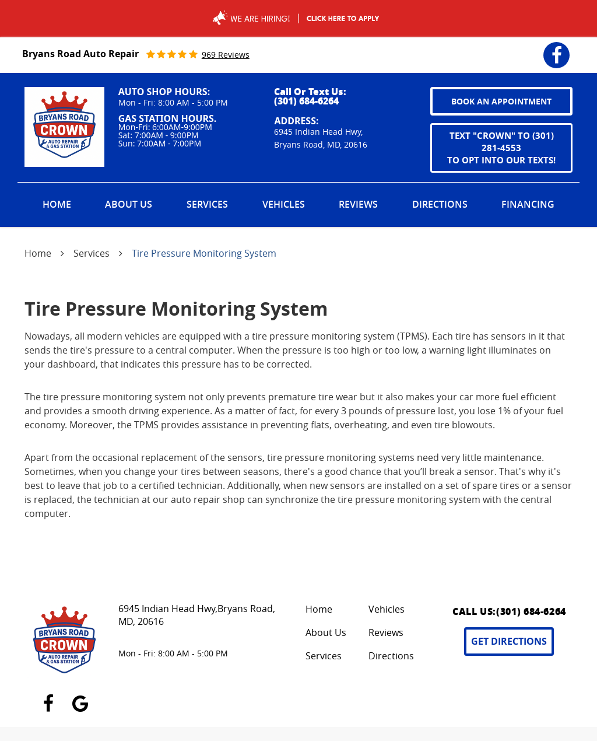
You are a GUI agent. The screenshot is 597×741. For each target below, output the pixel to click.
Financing (527, 204)
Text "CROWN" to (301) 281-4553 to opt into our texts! (501, 148)
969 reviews (226, 54)
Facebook (556, 47)
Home (57, 204)
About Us (128, 204)
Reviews (358, 204)
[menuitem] (57, 205)
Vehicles (283, 204)
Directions (440, 204)
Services (207, 204)
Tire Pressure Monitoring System (204, 253)
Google (80, 696)
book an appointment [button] (501, 101)
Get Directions (509, 641)
